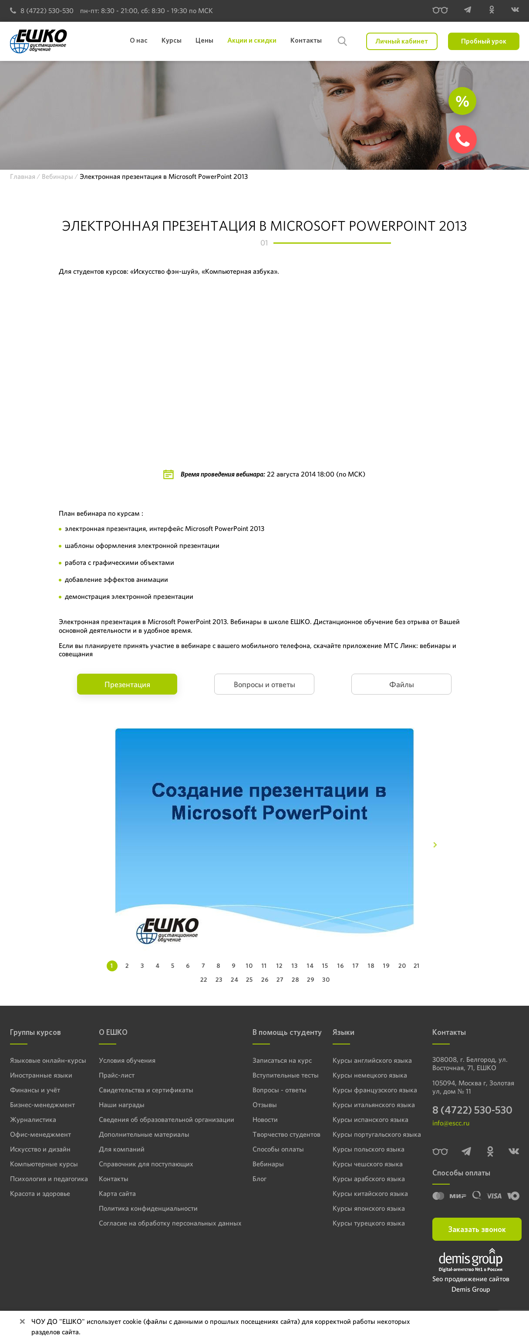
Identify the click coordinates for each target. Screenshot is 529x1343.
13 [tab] (295, 966)
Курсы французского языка (371, 1090)
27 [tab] (279, 980)
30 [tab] (326, 980)
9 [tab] (234, 966)
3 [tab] (142, 966)
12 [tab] (279, 966)
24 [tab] (235, 980)
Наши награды (119, 1104)
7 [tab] (203, 966)
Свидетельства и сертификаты (140, 1090)
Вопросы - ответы (268, 1090)
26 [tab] (265, 980)
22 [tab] (203, 980)
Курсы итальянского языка (370, 1104)
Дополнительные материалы (138, 1134)
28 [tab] (296, 980)
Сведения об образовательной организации (158, 1119)
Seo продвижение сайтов (470, 1281)
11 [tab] (264, 966)
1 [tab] (112, 966)
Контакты (112, 1178)
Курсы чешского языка (365, 1164)
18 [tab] (371, 966)
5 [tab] (173, 966)
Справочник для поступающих (140, 1164)
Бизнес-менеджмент (38, 1104)
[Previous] (94, 845)
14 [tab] (310, 966)
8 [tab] (218, 966)
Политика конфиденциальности (142, 1208)
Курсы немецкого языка (366, 1075)
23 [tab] (219, 980)
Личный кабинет (401, 41)
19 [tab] (386, 966)
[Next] (435, 845)
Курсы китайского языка (367, 1193)
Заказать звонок (477, 1232)
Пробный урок (483, 41)
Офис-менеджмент (36, 1134)
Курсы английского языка (369, 1060)
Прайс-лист (115, 1075)
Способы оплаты (267, 1149)
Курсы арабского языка (366, 1178)
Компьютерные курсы (39, 1164)
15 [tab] (325, 966)
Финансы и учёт (32, 1090)
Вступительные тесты (273, 1075)
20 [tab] (402, 966)
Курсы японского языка (366, 1208)
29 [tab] (311, 980)
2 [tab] (127, 966)
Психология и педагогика (44, 1178)
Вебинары (258, 1164)
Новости (256, 1119)
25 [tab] (249, 980)
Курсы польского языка (365, 1149)
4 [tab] (157, 966)
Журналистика (30, 1119)
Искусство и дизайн (37, 1149)
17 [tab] (356, 966)
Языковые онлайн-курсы (43, 1060)
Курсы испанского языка (367, 1119)
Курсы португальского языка (373, 1134)
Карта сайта (115, 1193)
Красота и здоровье (36, 1193)
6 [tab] (188, 966)
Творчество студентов (274, 1134)
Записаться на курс (271, 1060)
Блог (251, 1178)
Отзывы (255, 1104)
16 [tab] (340, 966)
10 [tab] (249, 966)
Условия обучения (124, 1060)
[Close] (22, 1321)
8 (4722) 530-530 (42, 10)
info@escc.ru (450, 1125)
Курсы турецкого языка (366, 1223)
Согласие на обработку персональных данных (161, 1223)
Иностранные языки (37, 1075)
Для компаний (118, 1149)
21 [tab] (417, 966)
